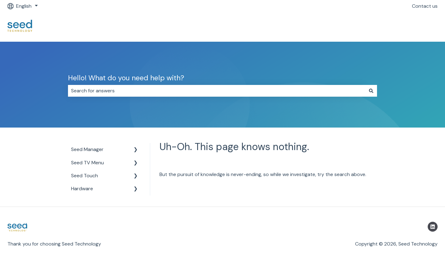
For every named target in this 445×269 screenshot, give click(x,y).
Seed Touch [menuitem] (84, 175)
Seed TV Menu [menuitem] (87, 162)
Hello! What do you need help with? (126, 77)
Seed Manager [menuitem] (87, 149)
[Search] (371, 91)
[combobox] (216, 91)
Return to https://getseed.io (399, 26)
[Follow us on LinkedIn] (433, 227)
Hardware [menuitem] (82, 188)
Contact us (425, 6)
